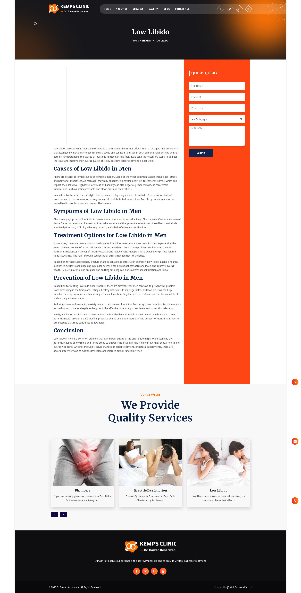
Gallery (154, 8)
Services (138, 8)
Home (107, 8)
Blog (167, 8)
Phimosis (82, 490)
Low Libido (162, 40)
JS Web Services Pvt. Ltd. (240, 587)
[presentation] (54, 514)
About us (122, 8)
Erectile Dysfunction (150, 490)
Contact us (182, 8)
